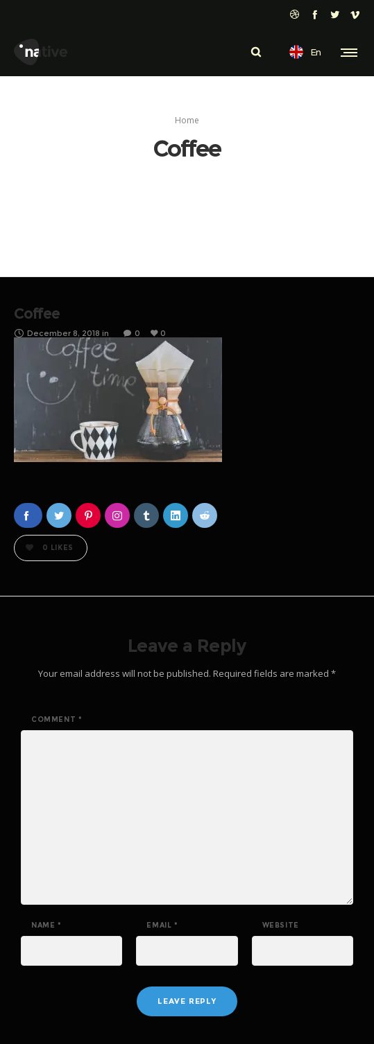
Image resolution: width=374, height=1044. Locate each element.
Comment (56, 719)
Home (187, 120)
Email (162, 925)
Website (280, 925)
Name (46, 925)
